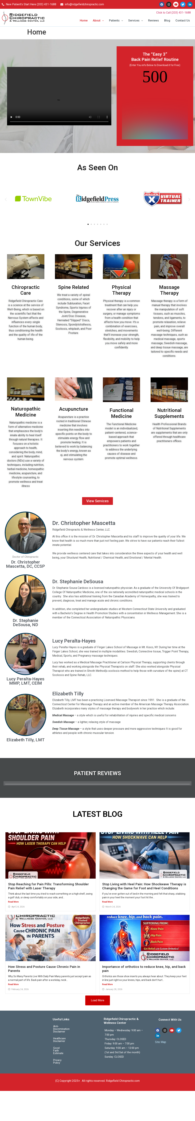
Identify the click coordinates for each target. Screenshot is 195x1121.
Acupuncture (73, 409)
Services (135, 20)
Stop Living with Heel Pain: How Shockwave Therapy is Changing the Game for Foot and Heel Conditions (144, 886)
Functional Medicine (121, 413)
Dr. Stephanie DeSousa (77, 581)
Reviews (153, 20)
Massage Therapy (169, 290)
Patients (116, 20)
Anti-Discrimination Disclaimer (64, 1028)
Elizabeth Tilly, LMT (26, 739)
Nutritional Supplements (169, 413)
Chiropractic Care (26, 290)
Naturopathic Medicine (26, 412)
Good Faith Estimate (65, 1042)
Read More (13, 902)
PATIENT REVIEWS (97, 773)
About (98, 20)
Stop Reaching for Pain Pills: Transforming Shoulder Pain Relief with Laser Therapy (48, 886)
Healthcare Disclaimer (65, 1036)
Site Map (160, 1042)
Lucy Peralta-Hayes (74, 641)
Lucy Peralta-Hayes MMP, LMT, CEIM (25, 681)
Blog (167, 20)
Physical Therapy (121, 290)
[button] (98, 21)
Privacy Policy (61, 1049)
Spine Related (73, 287)
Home (84, 20)
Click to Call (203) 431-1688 (173, 12)
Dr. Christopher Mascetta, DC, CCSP (25, 564)
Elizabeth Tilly (67, 694)
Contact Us (182, 20)
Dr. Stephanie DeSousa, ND (25, 622)
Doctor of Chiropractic (26, 556)
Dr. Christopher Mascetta (83, 523)
